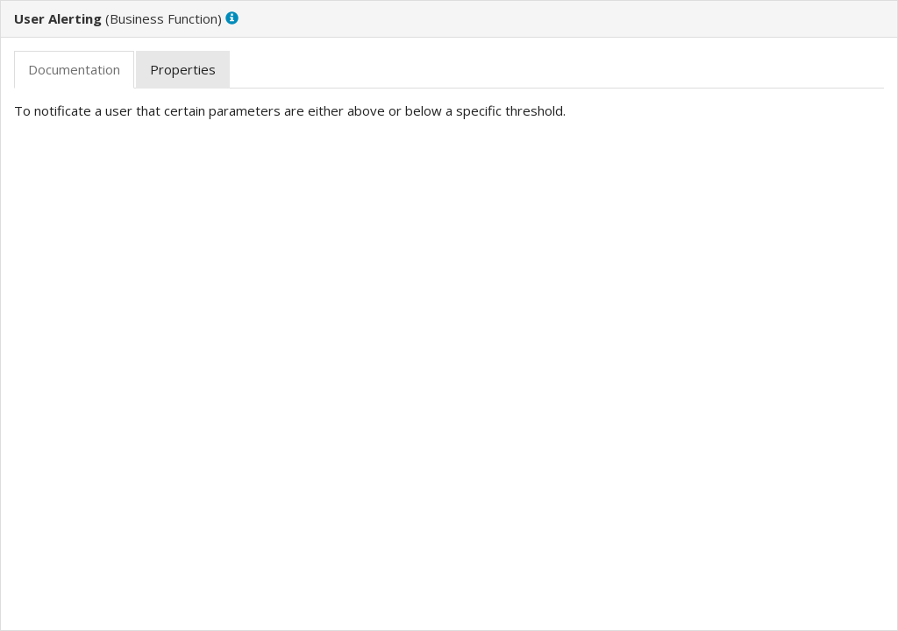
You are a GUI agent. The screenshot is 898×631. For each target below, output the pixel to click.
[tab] (74, 70)
